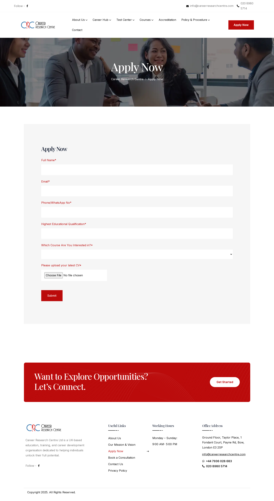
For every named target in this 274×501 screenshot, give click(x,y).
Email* (45, 181)
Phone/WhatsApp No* (56, 202)
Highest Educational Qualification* (63, 224)
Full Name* (48, 160)
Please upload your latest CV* (61, 265)
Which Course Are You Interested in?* (67, 245)
